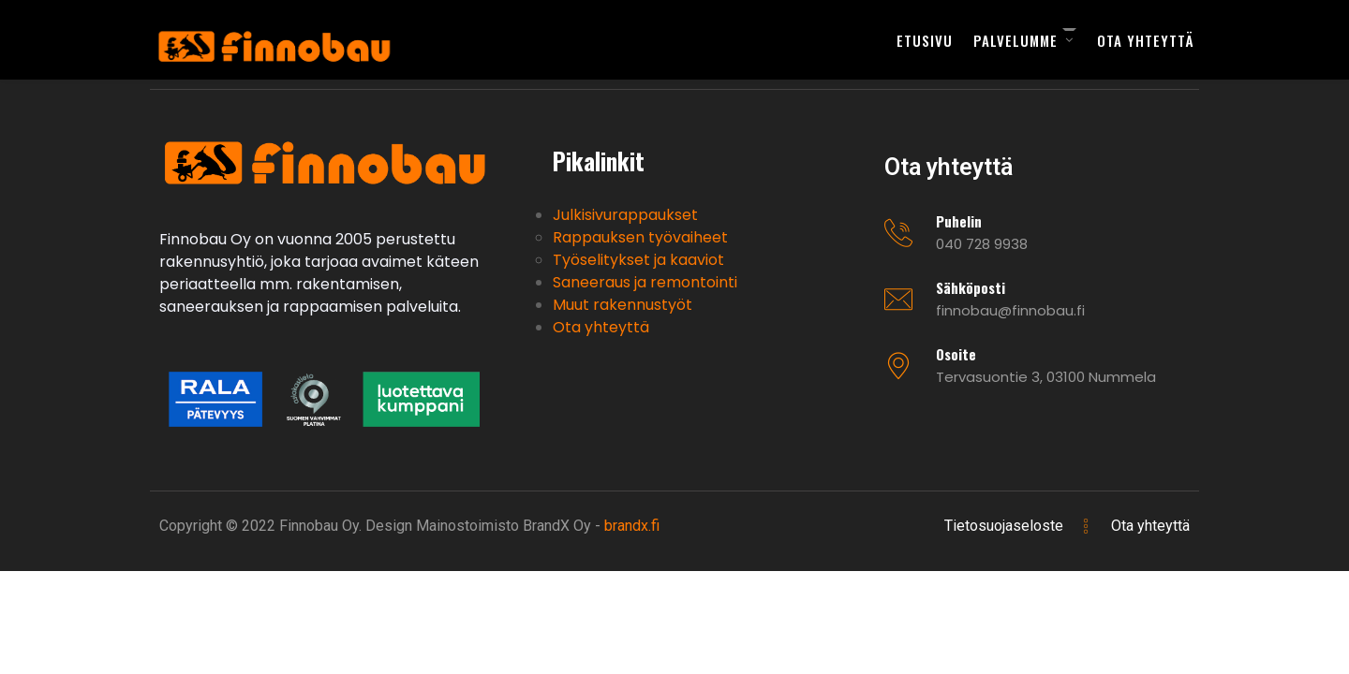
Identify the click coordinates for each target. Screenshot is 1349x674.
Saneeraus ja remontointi (645, 282)
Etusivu (925, 40)
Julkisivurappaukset (625, 215)
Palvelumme (1015, 40)
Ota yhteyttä (1145, 40)
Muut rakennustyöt (622, 304)
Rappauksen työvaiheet (640, 237)
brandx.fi (632, 526)
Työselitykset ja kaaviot (638, 260)
